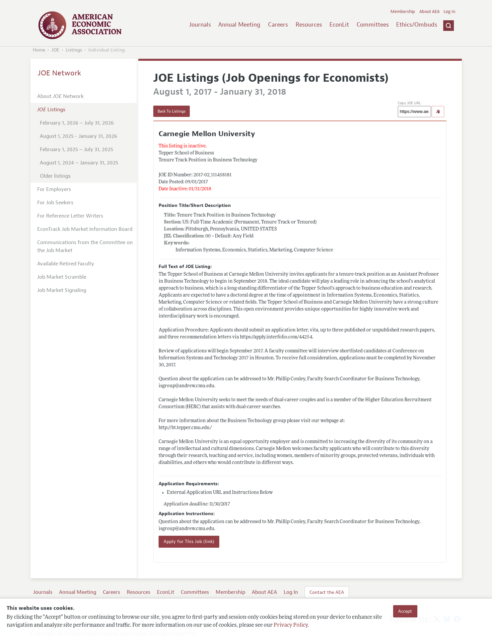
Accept (405, 611)
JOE (55, 50)
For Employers (54, 189)
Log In (449, 11)
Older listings (55, 176)
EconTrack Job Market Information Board (84, 229)
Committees (373, 24)
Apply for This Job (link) (189, 541)
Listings (74, 50)
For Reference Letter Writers (70, 216)
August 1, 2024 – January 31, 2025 (79, 162)
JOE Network (59, 73)
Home (39, 50)
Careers (278, 24)
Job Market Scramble (61, 277)
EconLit (339, 24)
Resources (309, 24)
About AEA (429, 11)
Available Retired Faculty (65, 263)
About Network (60, 96)
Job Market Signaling (61, 290)
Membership (402, 11)
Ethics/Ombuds (416, 24)
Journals (200, 24)
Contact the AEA (327, 592)
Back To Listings (171, 111)
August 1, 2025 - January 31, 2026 (78, 136)
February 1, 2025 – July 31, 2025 (76, 149)
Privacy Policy (291, 625)
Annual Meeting (239, 24)
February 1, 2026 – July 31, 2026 (77, 123)
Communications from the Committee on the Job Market (85, 246)
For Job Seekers (55, 202)
